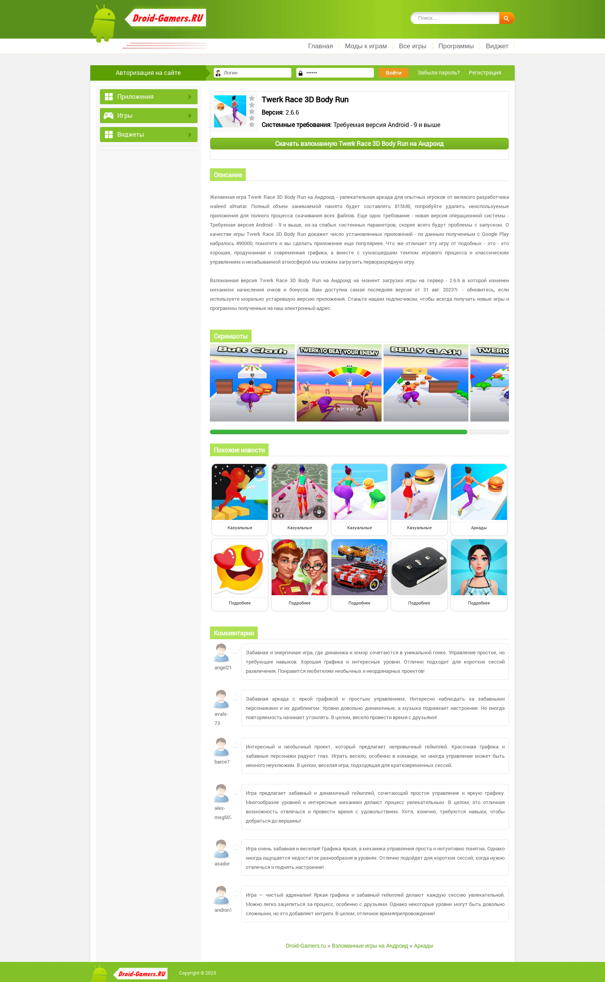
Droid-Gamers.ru (306, 946)
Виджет (497, 46)
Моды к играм (366, 46)
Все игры (412, 46)
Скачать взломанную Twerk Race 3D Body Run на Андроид (359, 143)
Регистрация (485, 72)
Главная (320, 46)
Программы (456, 46)
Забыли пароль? (438, 72)
